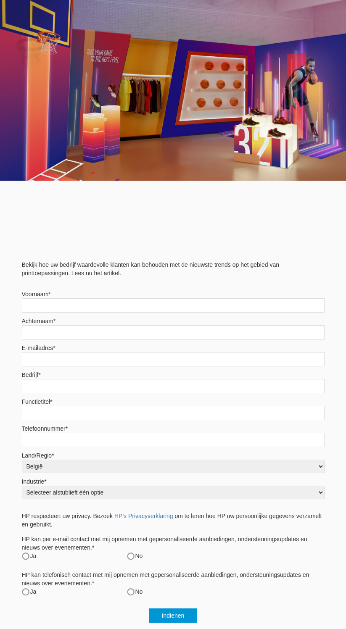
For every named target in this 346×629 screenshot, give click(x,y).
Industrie (34, 481)
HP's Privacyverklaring (143, 516)
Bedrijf (31, 374)
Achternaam (39, 321)
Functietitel (37, 401)
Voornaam (36, 294)
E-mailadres (38, 348)
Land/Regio (38, 455)
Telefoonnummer (45, 428)
